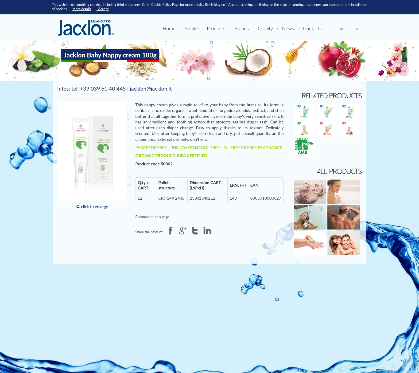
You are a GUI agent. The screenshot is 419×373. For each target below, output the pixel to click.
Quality (265, 28)
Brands (241, 28)
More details (81, 9)
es (357, 28)
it (350, 28)
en (341, 28)
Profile (191, 28)
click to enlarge (92, 155)
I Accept (102, 9)
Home (169, 28)
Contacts (312, 28)
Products (216, 28)
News (288, 28)
